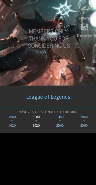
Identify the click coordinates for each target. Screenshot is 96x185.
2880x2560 (84, 121)
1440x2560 (59, 121)
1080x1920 (12, 121)
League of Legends (48, 96)
